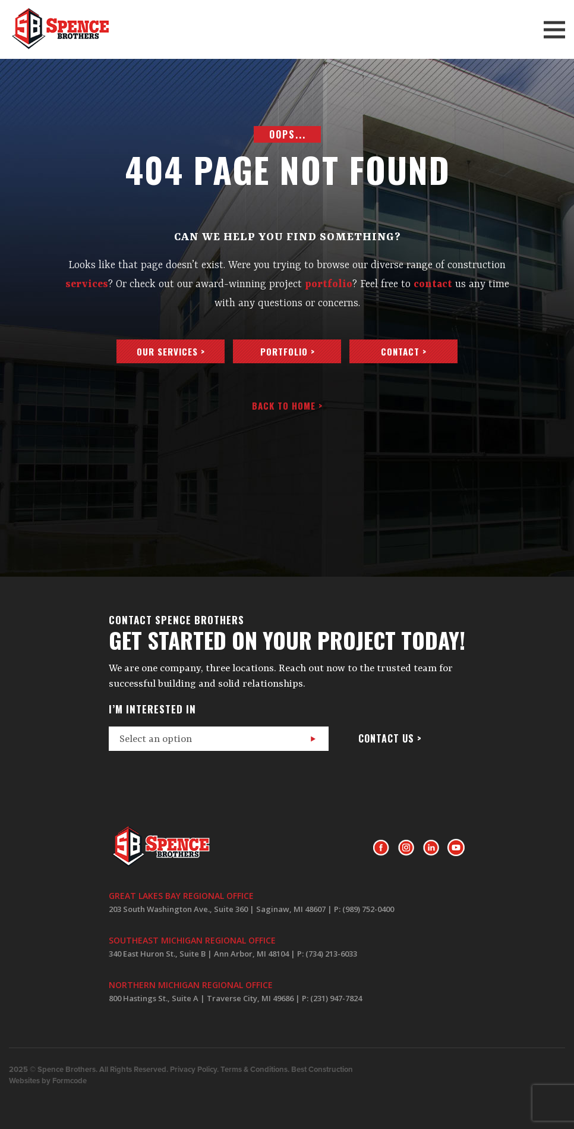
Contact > (404, 351)
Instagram (406, 848)
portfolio (328, 284)
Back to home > (287, 405)
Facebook (381, 848)
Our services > (171, 351)
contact (433, 284)
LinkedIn (431, 848)
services (86, 284)
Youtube (456, 848)
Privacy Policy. (194, 1069)
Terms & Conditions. (254, 1069)
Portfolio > (287, 351)
